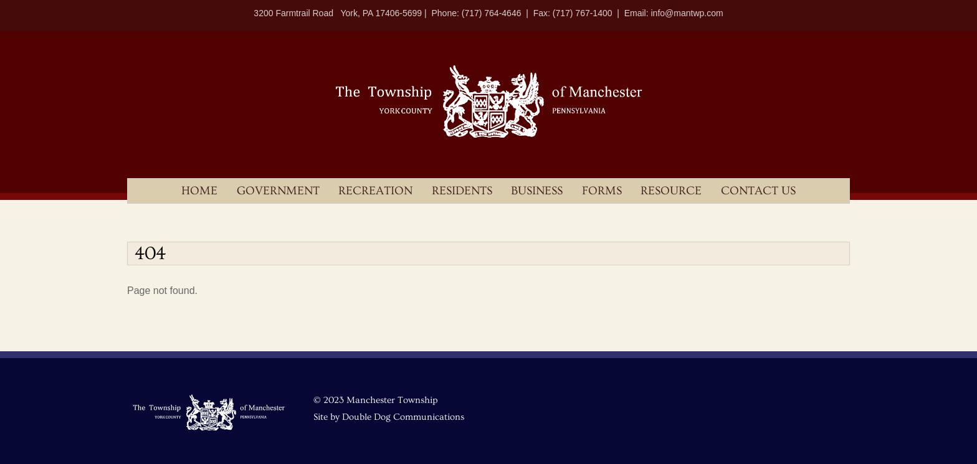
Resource (671, 190)
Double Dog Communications (403, 417)
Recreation (375, 190)
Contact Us (758, 190)
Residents (462, 190)
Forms (602, 190)
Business (537, 190)
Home (199, 190)
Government (278, 190)
